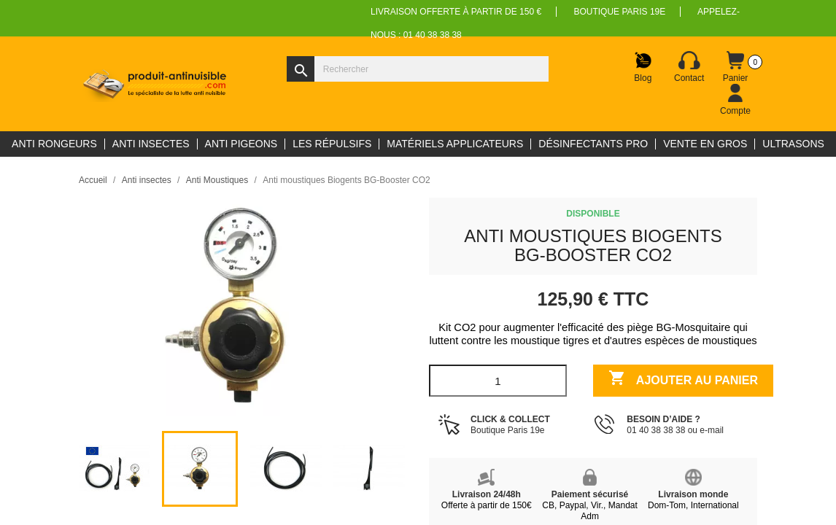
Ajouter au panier (683, 379)
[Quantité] (498, 381)
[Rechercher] (418, 69)
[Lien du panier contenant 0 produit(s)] (735, 67)
